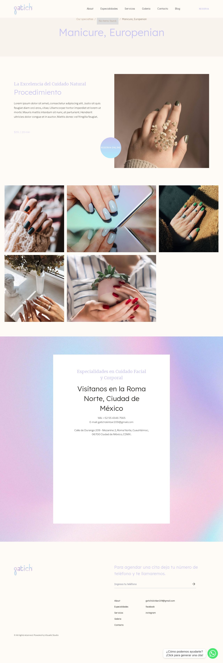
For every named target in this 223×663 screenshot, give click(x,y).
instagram (151, 612)
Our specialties (84, 19)
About (90, 8)
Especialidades (109, 8)
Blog (177, 8)
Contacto (162, 8)
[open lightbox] (34, 218)
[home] (23, 9)
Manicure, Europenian (134, 19)
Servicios (130, 8)
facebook (150, 606)
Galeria (146, 8)
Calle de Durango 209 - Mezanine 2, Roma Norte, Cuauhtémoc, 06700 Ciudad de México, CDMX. (111, 432)
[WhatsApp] (212, 653)
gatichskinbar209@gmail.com (160, 600)
